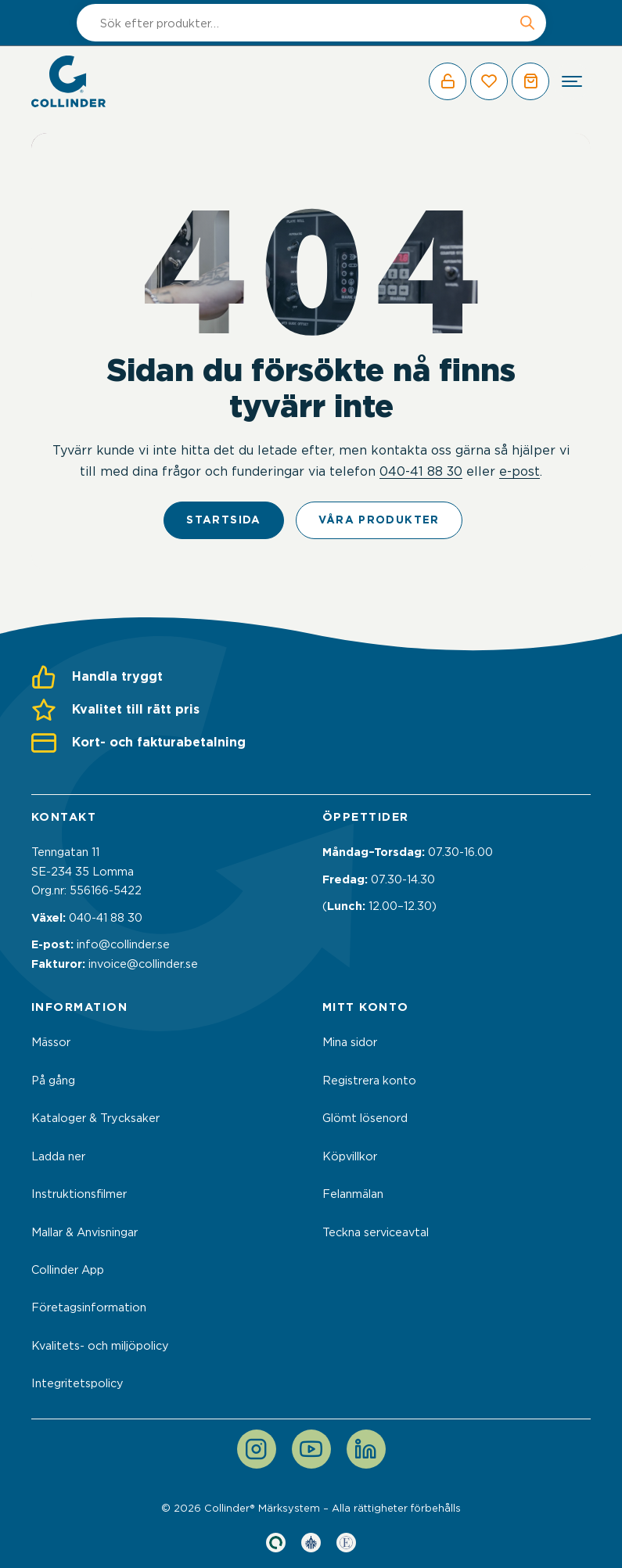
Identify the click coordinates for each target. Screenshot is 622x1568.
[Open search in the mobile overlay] (311, 22)
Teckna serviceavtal (375, 1232)
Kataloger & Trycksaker (95, 1118)
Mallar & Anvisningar (84, 1232)
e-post (519, 471)
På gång (53, 1081)
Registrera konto (369, 1081)
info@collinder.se (123, 944)
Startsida (223, 519)
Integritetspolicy (77, 1383)
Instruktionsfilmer (79, 1194)
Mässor (50, 1042)
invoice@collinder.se (143, 964)
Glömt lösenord (365, 1118)
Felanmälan (352, 1194)
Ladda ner (58, 1156)
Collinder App (67, 1270)
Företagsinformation (88, 1307)
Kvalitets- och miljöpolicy (100, 1346)
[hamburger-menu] (572, 81)
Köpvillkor (349, 1156)
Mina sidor (349, 1042)
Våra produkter (379, 519)
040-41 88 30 (420, 471)
